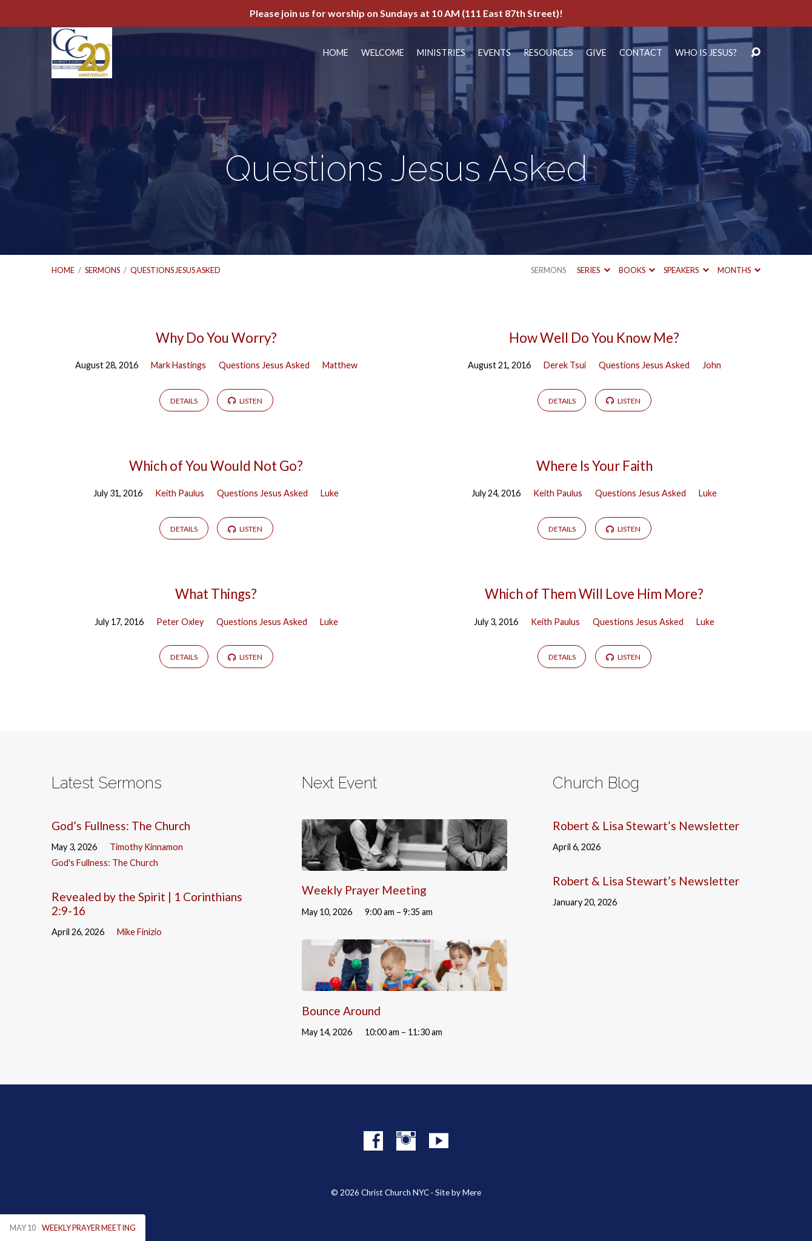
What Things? (216, 594)
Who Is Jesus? (706, 53)
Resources (548, 53)
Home (335, 53)
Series (593, 270)
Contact (640, 53)
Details (184, 400)
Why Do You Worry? (216, 338)
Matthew (340, 365)
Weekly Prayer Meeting (364, 890)
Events (494, 53)
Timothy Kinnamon (146, 847)
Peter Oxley (180, 622)
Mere (471, 1192)
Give (596, 53)
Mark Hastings (178, 365)
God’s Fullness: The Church (121, 826)
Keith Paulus (179, 493)
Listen (245, 400)
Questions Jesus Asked (175, 270)
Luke (330, 493)
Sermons (102, 270)
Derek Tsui (565, 365)
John (711, 365)
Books (637, 270)
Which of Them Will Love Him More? (594, 594)
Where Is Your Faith (594, 466)
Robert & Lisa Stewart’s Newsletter (646, 826)
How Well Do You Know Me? (594, 338)
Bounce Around (341, 1011)
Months (738, 270)
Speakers (686, 270)
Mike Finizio (139, 932)
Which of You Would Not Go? (216, 466)
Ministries (441, 53)
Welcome (382, 53)
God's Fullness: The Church (105, 862)
